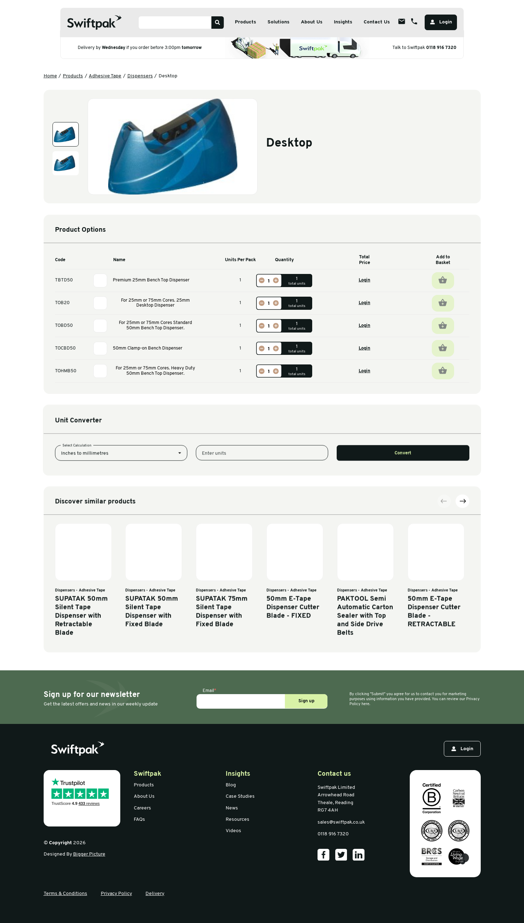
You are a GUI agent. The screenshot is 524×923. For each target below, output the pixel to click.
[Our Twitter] (341, 855)
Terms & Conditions (65, 893)
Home (50, 76)
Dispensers (140, 76)
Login (364, 280)
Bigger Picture (89, 854)
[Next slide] (462, 587)
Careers (142, 808)
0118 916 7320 (441, 47)
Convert (403, 489)
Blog (231, 785)
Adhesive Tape (105, 76)
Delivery (154, 893)
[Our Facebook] (324, 855)
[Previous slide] (444, 587)
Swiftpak (147, 774)
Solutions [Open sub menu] (278, 22)
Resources (237, 819)
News (232, 808)
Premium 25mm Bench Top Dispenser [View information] (151, 280)
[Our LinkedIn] (359, 855)
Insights (343, 22)
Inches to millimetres (85, 489)
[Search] (217, 22)
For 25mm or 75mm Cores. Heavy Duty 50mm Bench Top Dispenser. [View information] (155, 371)
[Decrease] (261, 280)
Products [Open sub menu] (245, 22)
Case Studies (240, 796)
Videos (233, 831)
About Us (144, 796)
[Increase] (275, 280)
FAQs (139, 819)
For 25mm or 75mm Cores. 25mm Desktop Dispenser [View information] (155, 303)
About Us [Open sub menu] (311, 22)
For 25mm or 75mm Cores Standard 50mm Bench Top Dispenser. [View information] (155, 325)
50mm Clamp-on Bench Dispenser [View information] (147, 348)
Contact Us (377, 22)
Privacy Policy (116, 893)
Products (73, 76)
